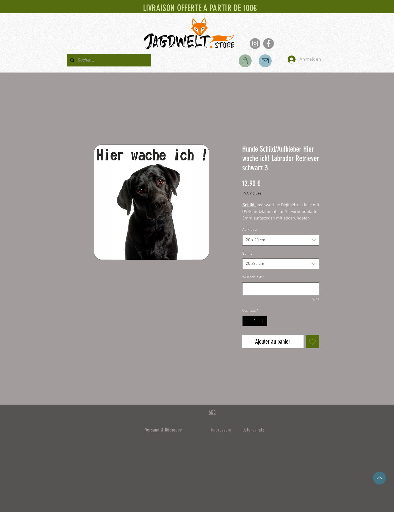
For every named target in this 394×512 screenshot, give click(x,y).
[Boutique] (245, 60)
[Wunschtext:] (281, 289)
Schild (247, 253)
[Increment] (263, 321)
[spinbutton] (255, 321)
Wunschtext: (253, 277)
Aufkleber (250, 229)
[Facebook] (268, 43)
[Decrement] (246, 321)
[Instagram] (255, 43)
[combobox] (280, 240)
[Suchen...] (108, 60)
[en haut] (379, 478)
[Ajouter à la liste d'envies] (312, 341)
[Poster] (265, 60)
